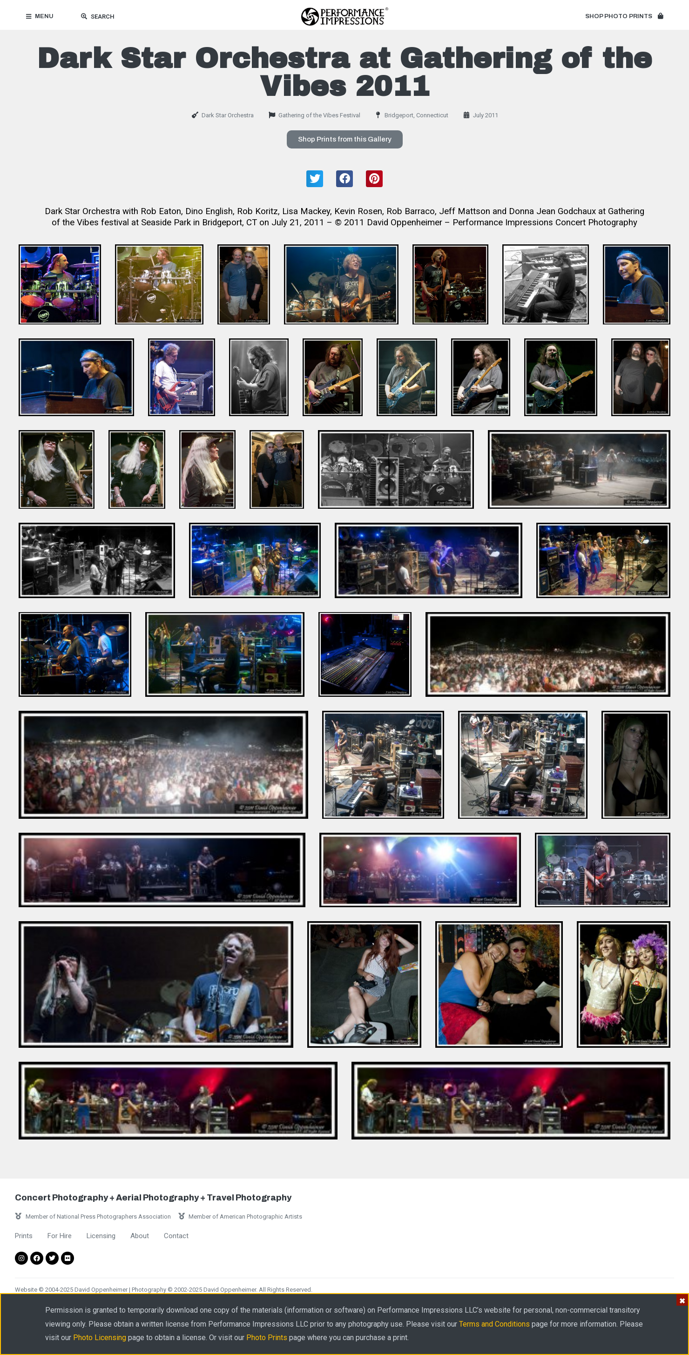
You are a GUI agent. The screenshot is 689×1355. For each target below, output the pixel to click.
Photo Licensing (99, 1337)
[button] (624, 16)
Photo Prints (266, 1337)
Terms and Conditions (494, 1324)
